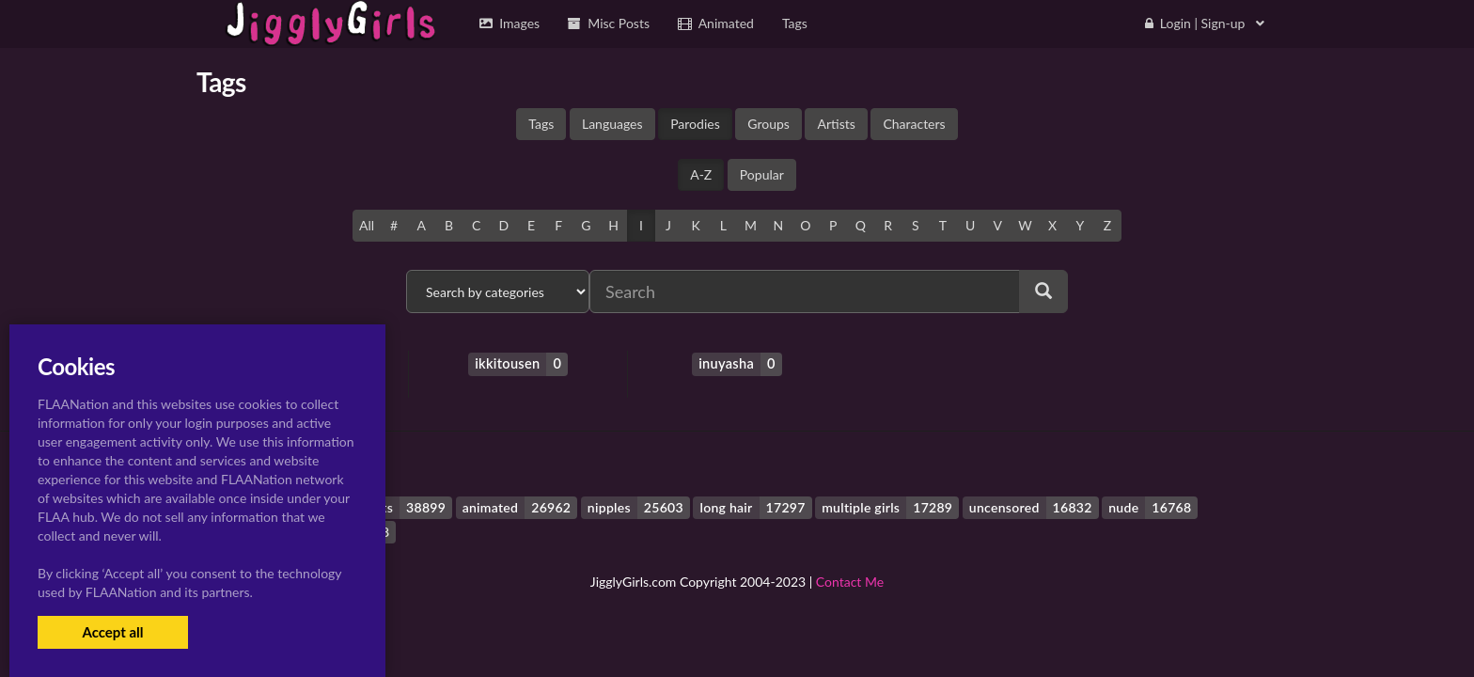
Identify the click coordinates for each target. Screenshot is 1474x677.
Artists (836, 124)
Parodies (695, 124)
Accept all (112, 631)
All (366, 225)
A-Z (701, 174)
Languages (612, 124)
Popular (762, 174)
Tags (541, 124)
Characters (914, 124)
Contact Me (850, 582)
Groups (768, 124)
